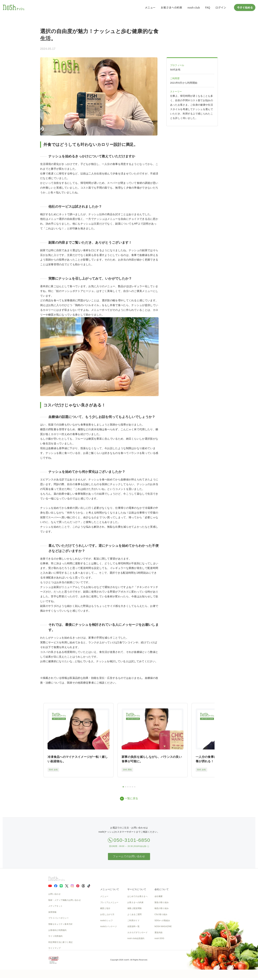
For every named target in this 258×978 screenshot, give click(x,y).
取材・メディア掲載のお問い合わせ (64, 900)
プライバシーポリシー (58, 918)
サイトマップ (54, 948)
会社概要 (159, 896)
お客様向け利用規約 (57, 930)
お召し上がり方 (107, 914)
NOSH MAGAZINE (163, 926)
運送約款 (159, 932)
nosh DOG (159, 938)
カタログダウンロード (137, 932)
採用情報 (52, 912)
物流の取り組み (162, 908)
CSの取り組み (161, 914)
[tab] (123, 786)
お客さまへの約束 (171, 7)
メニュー (150, 7)
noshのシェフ (106, 920)
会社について (162, 889)
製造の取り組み (162, 902)
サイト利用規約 (55, 936)
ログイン (220, 7)
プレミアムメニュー (109, 902)
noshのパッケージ (108, 926)
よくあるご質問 (134, 914)
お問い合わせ (54, 894)
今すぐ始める (244, 7)
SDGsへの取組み (162, 920)
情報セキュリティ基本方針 (60, 924)
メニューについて (109, 889)
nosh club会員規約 (135, 938)
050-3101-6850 (132, 840)
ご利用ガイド (133, 920)
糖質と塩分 (105, 908)
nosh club (194, 7)
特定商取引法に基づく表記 (60, 942)
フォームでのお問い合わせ (129, 856)
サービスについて (136, 889)
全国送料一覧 (133, 926)
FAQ (207, 7)
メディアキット (55, 906)
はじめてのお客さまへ (137, 896)
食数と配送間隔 (134, 908)
